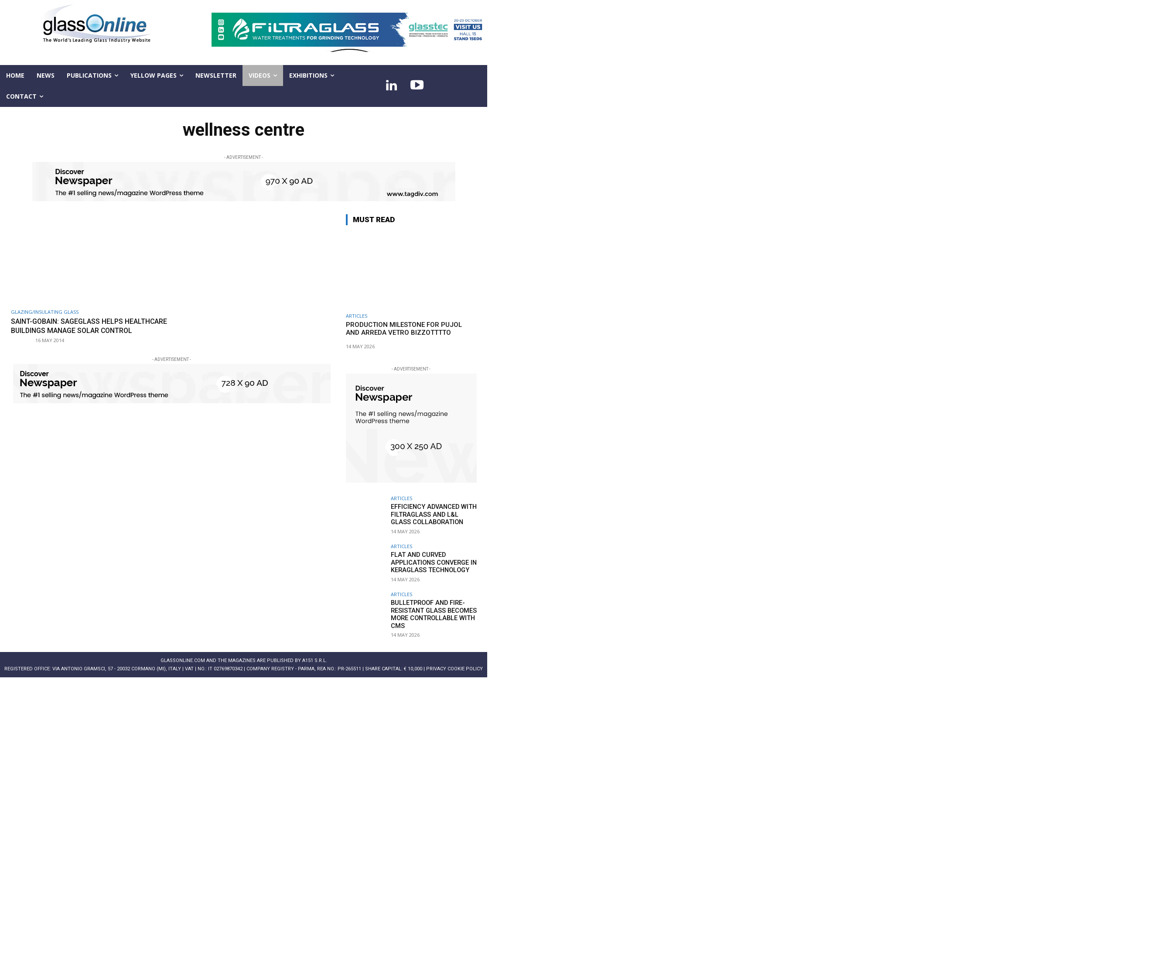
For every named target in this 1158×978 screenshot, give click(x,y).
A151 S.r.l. (314, 660)
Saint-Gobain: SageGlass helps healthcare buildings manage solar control (82, 330)
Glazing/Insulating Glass (45, 311)
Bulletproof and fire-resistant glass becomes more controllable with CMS (432, 613)
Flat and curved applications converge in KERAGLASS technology (432, 562)
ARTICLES (356, 315)
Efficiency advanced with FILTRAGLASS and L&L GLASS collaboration (432, 514)
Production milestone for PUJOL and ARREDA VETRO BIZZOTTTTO (404, 328)
